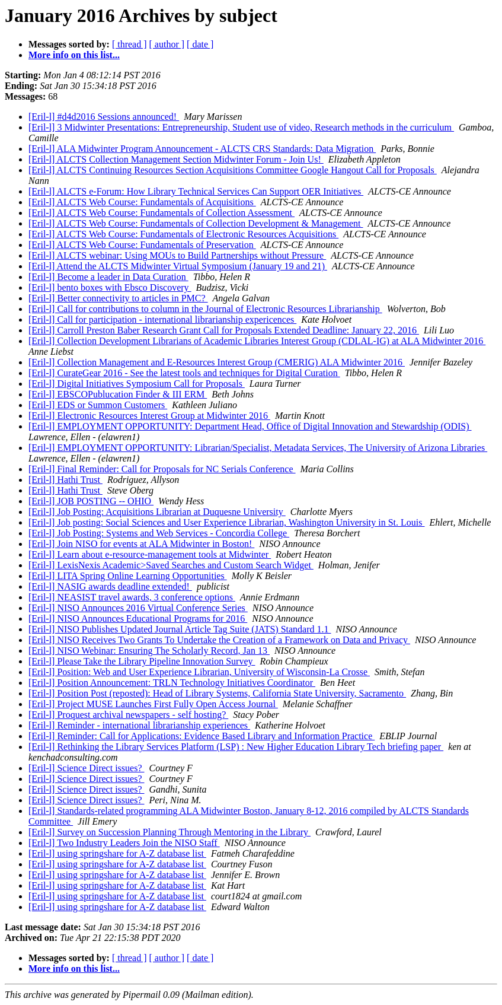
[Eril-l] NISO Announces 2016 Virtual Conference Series (138, 608)
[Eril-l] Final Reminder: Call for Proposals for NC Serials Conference (162, 469)
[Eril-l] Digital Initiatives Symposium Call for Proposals (136, 384)
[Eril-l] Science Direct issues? (86, 768)
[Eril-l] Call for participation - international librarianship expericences (162, 319)
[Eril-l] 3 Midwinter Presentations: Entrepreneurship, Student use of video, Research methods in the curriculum (241, 127)
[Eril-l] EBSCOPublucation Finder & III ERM (117, 394)
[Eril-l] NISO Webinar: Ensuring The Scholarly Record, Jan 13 (149, 650)
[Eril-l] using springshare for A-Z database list (117, 853)
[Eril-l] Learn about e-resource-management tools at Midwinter (149, 554)
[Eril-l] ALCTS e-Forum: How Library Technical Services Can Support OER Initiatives (195, 191)
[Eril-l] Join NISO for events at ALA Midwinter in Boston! (141, 544)
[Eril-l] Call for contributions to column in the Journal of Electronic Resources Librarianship (205, 309)
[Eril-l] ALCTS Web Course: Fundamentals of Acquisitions (142, 202)
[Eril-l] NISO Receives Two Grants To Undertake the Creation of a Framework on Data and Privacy (219, 640)
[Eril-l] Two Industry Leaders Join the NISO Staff (124, 843)
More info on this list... (74, 55)
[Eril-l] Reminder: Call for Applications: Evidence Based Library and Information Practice (201, 736)
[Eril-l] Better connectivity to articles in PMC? (118, 298)
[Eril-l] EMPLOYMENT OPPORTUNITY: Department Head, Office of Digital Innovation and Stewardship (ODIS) (250, 426)
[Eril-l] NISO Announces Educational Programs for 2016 (137, 618)
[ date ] (200, 44)
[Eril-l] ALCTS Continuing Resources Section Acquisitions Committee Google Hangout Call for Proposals (232, 170)
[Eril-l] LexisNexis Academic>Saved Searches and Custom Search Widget (171, 565)
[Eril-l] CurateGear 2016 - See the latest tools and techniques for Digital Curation (184, 373)
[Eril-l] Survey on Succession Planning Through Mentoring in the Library (169, 832)
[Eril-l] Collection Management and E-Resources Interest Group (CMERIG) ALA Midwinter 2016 (216, 362)
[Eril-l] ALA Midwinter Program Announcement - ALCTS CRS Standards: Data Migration (202, 149)
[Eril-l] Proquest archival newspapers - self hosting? (128, 715)
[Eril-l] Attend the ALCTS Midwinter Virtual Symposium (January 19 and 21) (177, 266)
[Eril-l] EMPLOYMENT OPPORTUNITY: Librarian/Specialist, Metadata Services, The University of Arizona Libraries (257, 448)
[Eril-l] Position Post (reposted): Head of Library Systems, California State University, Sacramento (217, 693)
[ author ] (167, 44)
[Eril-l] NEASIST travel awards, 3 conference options (131, 597)
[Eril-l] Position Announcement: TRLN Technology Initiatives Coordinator (171, 683)
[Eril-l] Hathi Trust (65, 480)
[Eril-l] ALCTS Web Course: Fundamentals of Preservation (142, 245)
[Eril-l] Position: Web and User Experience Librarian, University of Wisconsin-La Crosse (199, 672)
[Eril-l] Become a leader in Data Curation (108, 277)
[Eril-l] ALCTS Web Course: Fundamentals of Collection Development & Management (195, 223)
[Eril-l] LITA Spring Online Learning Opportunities (127, 576)
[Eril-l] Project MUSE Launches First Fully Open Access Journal (153, 704)
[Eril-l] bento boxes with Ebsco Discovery (109, 287)
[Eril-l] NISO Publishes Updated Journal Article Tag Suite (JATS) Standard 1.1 (179, 629)
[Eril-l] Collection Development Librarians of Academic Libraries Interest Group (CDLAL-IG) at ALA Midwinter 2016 (256, 341)
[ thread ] (129, 44)
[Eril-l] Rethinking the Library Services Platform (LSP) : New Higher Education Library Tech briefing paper (235, 747)
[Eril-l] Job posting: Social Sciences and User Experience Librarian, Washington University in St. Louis (226, 522)
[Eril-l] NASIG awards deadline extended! (110, 586)
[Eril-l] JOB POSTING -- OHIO (91, 501)
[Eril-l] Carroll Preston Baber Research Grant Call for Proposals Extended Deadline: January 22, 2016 (223, 330)
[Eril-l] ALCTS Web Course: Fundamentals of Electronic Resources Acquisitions (183, 234)
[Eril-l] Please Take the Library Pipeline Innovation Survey (141, 661)
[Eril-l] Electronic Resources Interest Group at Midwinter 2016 (149, 416)
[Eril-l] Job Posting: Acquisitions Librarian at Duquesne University (157, 512)
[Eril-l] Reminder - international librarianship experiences (139, 725)
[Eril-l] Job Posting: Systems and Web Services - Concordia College (158, 533)
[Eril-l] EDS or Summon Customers (97, 405)
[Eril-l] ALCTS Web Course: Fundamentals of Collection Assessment (161, 213)
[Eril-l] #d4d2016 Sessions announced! (103, 117)
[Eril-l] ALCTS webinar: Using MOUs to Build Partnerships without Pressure (177, 255)
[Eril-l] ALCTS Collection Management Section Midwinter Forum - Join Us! (176, 159)
